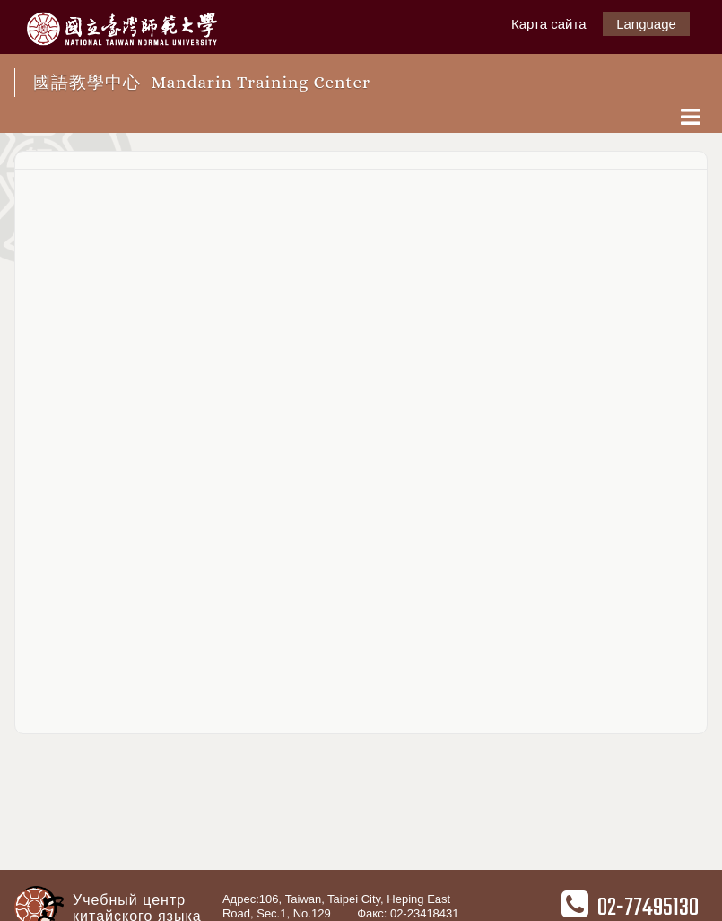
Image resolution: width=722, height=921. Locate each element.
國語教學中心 (201, 82)
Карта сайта (549, 23)
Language (646, 23)
